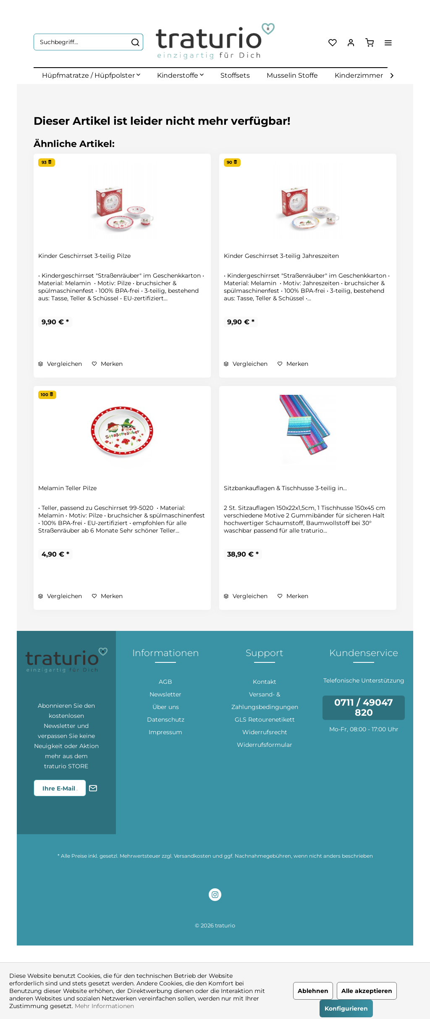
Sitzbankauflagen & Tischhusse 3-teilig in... (285, 488)
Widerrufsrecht (264, 732)
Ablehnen (313, 991)
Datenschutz (165, 719)
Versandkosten (192, 856)
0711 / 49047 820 (363, 707)
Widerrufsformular (264, 744)
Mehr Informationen (104, 1006)
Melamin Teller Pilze (67, 488)
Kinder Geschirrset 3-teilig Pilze (84, 256)
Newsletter (165, 694)
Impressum (165, 732)
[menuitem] (88, 42)
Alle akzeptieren (366, 991)
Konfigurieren (346, 1008)
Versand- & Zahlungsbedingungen (264, 701)
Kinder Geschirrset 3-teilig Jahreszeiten (281, 256)
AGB (165, 681)
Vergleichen (60, 364)
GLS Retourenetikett (265, 719)
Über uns (165, 707)
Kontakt (264, 681)
